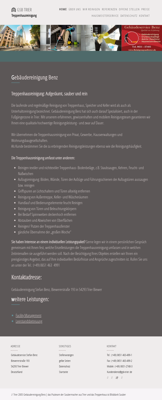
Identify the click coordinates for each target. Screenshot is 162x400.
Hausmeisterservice (105, 15)
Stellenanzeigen (66, 355)
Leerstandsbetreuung (29, 321)
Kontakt (144, 15)
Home (63, 9)
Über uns (75, 9)
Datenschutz (128, 15)
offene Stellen (129, 9)
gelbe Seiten (65, 360)
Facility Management (28, 315)
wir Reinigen (91, 9)
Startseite (63, 372)
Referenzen (109, 9)
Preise (145, 9)
